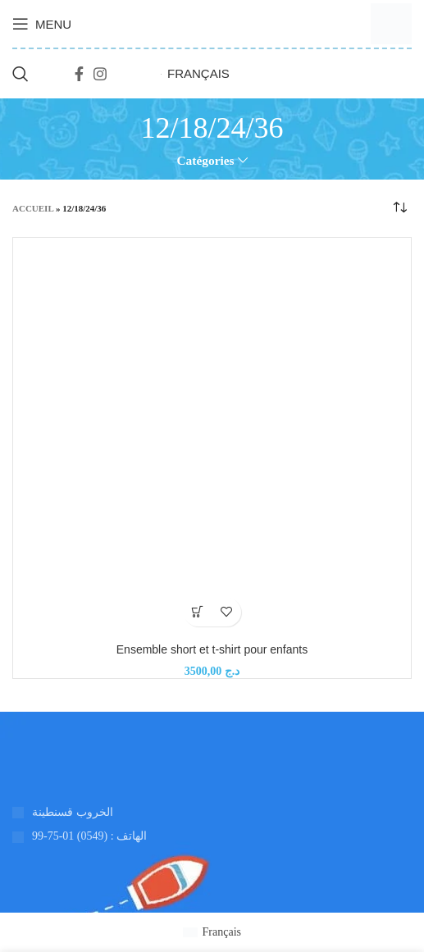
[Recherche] (20, 73)
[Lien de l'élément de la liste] (212, 836)
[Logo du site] (391, 22)
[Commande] (399, 208)
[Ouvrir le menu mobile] (42, 23)
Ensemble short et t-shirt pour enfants (212, 649)
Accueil (32, 208)
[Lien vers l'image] (12, 761)
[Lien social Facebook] (79, 73)
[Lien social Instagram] (100, 73)
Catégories (205, 160)
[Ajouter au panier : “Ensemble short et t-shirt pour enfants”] (198, 612)
